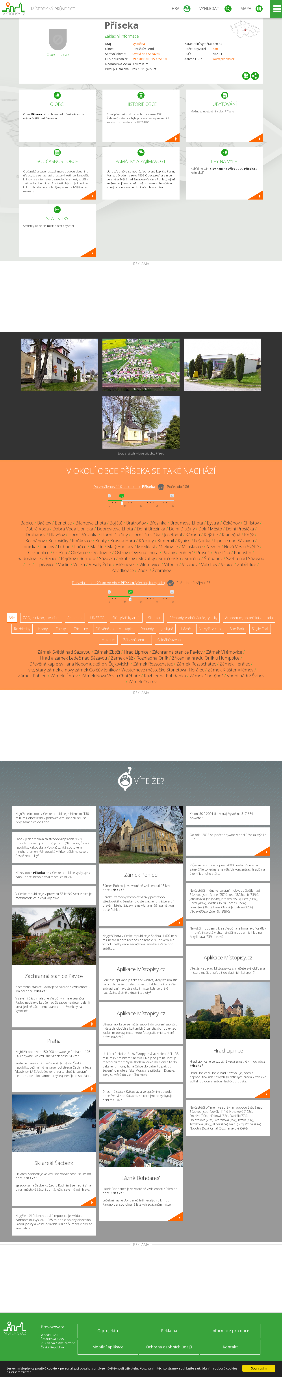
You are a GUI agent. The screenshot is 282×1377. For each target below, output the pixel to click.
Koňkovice (82, 541)
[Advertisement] (141, 299)
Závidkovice (122, 570)
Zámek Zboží (107, 652)
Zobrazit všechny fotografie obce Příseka (141, 453)
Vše (12, 617)
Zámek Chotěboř (206, 676)
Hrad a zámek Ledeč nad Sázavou (73, 658)
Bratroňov (136, 523)
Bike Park (236, 628)
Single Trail (260, 628)
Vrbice (227, 564)
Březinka (158, 523)
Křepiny (146, 541)
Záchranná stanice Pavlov (177, 652)
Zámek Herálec (235, 664)
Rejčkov (68, 558)
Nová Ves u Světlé (241, 547)
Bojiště (116, 523)
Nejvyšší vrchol (210, 628)
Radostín (242, 553)
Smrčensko (170, 558)
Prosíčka (221, 553)
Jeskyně (167, 628)
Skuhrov (127, 558)
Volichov (209, 564)
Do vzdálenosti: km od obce (124, 486)
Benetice (63, 523)
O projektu (107, 1330)
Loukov (47, 547)
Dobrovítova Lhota (115, 529)
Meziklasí (146, 547)
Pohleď (186, 553)
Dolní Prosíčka (240, 529)
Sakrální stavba (169, 639)
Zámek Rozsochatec (153, 664)
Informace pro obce (230, 1330)
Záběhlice (246, 564)
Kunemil (166, 541)
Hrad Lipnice (136, 652)
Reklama (169, 1330)
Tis (28, 564)
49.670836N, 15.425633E (150, 59)
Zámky (61, 628)
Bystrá (213, 523)
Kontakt (230, 1346)
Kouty (101, 541)
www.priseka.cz (223, 59)
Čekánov (231, 523)
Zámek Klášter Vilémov (230, 670)
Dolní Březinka (151, 529)
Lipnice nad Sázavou (234, 541)
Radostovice (29, 558)
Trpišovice (44, 564)
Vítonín (171, 564)
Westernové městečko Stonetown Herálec (162, 670)
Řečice (51, 558)
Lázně (186, 628)
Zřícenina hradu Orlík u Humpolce (205, 658)
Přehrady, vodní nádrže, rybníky (193, 617)
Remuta (87, 558)
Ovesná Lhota (145, 553)
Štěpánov (213, 558)
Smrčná (192, 558)
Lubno (64, 547)
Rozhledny (22, 628)
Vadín (64, 564)
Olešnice (79, 553)
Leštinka (202, 541)
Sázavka (107, 558)
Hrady (43, 628)
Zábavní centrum (136, 639)
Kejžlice (211, 535)
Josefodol (173, 535)
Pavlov (168, 553)
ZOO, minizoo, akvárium (41, 617)
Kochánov (35, 541)
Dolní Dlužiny (182, 529)
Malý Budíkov (120, 547)
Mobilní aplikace (107, 1346)
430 (215, 49)
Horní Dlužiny (114, 535)
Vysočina (138, 44)
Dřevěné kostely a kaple (114, 628)
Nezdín (213, 547)
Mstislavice (192, 547)
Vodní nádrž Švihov (245, 676)
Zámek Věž (122, 658)
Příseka (121, 25)
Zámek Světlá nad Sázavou (64, 652)
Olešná (60, 553)
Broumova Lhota (186, 523)
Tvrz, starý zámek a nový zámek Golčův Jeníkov (72, 670)
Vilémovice (149, 564)
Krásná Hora (122, 541)
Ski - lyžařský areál (126, 617)
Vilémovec (126, 564)
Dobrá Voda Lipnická (73, 529)
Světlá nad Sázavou (146, 54)
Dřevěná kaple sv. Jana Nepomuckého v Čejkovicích (80, 664)
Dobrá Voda (37, 529)
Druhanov (35, 535)
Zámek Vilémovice (224, 652)
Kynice (184, 541)
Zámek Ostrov (142, 682)
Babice (26, 523)
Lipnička (28, 547)
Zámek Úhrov (64, 676)
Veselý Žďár (100, 564)
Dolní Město (210, 529)
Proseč (203, 553)
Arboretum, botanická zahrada (249, 617)
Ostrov (121, 553)
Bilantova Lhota (91, 523)
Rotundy (147, 628)
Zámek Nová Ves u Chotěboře (110, 676)
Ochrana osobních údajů (169, 1346)
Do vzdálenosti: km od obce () (118, 582)
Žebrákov (161, 570)
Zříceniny (81, 628)
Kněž (249, 535)
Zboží (143, 570)
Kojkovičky (58, 541)
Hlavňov (57, 535)
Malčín (97, 547)
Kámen (193, 535)
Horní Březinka (83, 535)
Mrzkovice (168, 547)
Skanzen (154, 617)
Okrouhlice (39, 553)
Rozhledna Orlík (152, 658)
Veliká (79, 564)
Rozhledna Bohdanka (165, 676)
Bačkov (44, 523)
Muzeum (108, 639)
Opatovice (101, 553)
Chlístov (251, 523)
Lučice (80, 547)
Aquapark (74, 617)
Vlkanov (189, 564)
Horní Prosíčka (146, 535)
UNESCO (97, 617)
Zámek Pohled (32, 676)
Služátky (147, 558)
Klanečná (231, 535)
